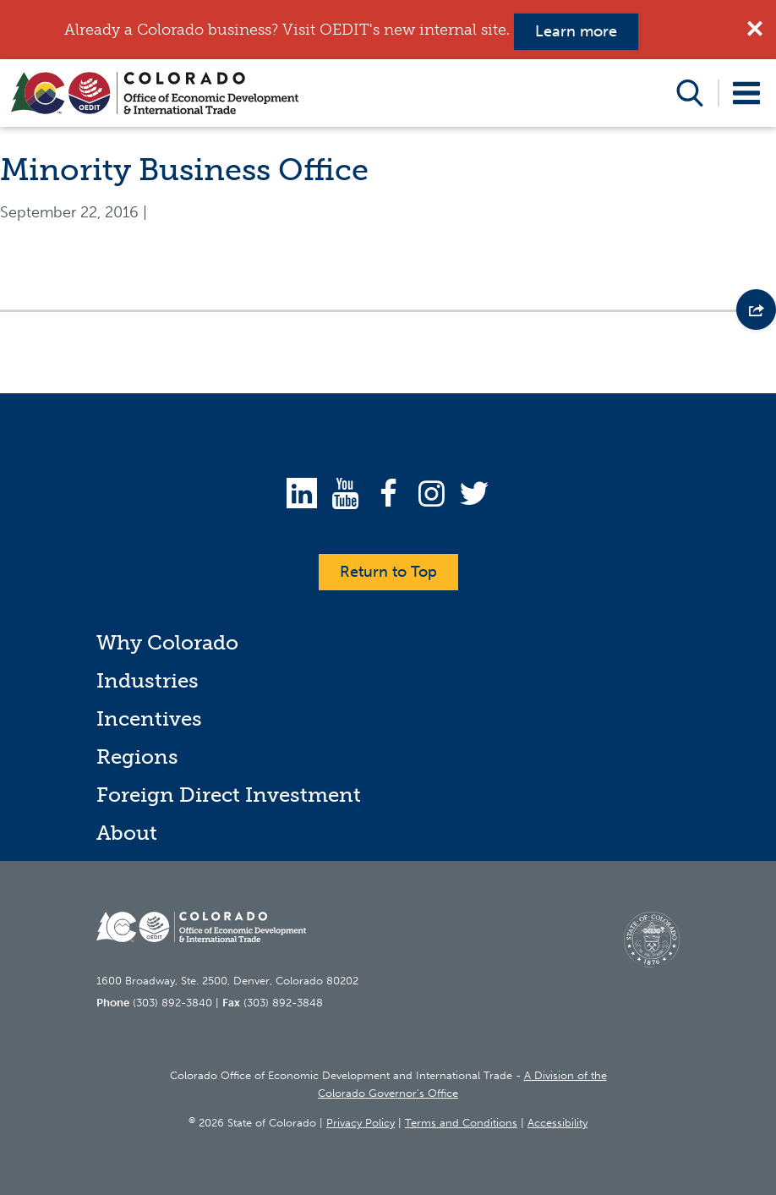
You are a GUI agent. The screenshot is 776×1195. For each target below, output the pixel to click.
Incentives (149, 718)
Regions (137, 756)
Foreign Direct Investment (228, 794)
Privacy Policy (360, 1122)
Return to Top (388, 571)
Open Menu (747, 93)
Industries (147, 680)
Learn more (576, 31)
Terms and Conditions (461, 1122)
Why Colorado (167, 642)
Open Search (690, 93)
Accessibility (557, 1122)
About (126, 832)
